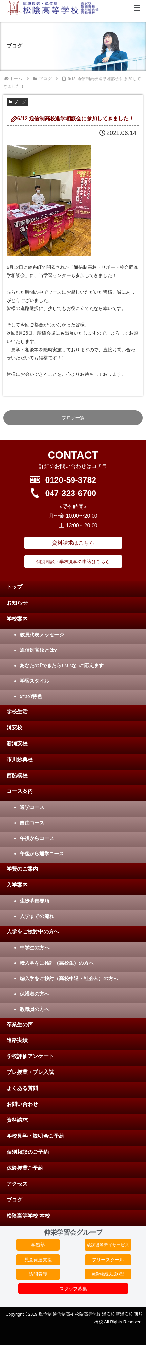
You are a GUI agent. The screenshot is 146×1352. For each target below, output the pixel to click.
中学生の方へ (34, 947)
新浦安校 (17, 743)
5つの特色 (31, 696)
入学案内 (17, 885)
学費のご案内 (22, 869)
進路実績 (17, 1040)
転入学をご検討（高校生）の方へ (57, 963)
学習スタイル (34, 681)
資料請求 (17, 1120)
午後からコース (37, 838)
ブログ (17, 102)
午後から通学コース (42, 853)
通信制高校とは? (38, 650)
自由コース (32, 822)
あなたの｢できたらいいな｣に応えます (62, 665)
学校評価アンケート (30, 1056)
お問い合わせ (22, 1104)
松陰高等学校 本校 (28, 1216)
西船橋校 (17, 775)
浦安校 (14, 727)
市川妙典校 (20, 759)
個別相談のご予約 (28, 1152)
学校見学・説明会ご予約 (35, 1136)
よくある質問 (22, 1088)
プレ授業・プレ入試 (30, 1072)
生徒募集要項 (34, 901)
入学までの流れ (37, 916)
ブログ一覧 (73, 417)
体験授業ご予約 (25, 1168)
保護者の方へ (34, 994)
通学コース (32, 807)
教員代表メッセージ (42, 634)
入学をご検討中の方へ (33, 931)
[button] (137, 8)
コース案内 (20, 791)
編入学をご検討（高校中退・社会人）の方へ (69, 978)
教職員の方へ (34, 1009)
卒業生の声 (20, 1024)
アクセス (17, 1184)
